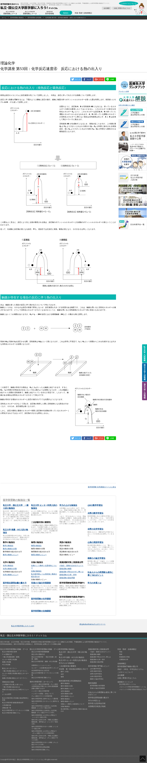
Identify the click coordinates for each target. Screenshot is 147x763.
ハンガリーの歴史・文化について (42, 694)
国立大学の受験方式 (38, 654)
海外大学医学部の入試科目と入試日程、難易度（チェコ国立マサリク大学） (44, 711)
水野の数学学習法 (95, 513)
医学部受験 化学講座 (34, 18)
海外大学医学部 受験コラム (40, 750)
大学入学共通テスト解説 (132, 100)
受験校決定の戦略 (8, 682)
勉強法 (65, 13)
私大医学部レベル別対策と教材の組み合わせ (74, 710)
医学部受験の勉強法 (17, 18)
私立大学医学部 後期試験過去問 (12, 703)
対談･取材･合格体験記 (83, 13)
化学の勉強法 (8, 565)
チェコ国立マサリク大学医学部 (41, 696)
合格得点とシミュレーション (41, 665)
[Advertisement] (58, 40)
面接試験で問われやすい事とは (71, 571)
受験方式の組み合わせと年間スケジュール (15, 690)
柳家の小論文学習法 (96, 558)
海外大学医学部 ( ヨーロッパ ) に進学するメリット (45, 702)
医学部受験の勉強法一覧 (16, 500)
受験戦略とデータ (10, 13)
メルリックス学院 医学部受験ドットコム (132, 687)
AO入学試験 (6, 664)
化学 (62, 674)
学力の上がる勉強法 (68, 505)
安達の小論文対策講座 (41, 582)
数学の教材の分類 (10, 548)
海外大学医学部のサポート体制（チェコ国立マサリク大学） (44, 743)
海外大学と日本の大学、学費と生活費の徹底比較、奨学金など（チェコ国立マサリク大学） (44, 738)
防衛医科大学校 (124, 657)
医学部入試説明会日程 (96, 703)
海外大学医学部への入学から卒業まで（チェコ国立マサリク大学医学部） (44, 732)
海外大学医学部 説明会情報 (40, 747)
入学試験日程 (6, 705)
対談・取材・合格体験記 (126, 649)
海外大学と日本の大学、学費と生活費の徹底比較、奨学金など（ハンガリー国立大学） (44, 722)
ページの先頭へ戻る (143, 759)
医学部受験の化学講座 (41, 598)
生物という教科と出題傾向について (72, 704)
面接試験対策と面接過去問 (98, 649)
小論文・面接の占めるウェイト (71, 565)
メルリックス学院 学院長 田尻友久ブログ (133, 689)
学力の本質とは (94, 582)
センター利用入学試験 (9, 659)
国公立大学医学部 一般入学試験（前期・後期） (44, 658)
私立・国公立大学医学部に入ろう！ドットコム (23, 635)
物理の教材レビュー (39, 554)
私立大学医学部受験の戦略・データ (14, 649)
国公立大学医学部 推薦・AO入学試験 (44, 661)
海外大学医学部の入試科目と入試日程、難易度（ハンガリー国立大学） (44, 707)
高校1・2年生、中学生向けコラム (130, 669)
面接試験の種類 (65, 568)
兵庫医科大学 (123, 659)
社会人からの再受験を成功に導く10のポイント (102, 693)
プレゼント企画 (132, 86)
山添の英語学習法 (95, 542)
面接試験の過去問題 (67, 577)
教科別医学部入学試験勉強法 (70, 681)
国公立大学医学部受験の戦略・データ (44, 649)
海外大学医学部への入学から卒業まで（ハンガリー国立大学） (44, 716)
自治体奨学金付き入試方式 (40, 670)
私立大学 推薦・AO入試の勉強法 (71, 657)
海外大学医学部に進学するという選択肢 (44, 699)
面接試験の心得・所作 (68, 574)
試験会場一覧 (6, 708)
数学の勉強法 (8, 545)
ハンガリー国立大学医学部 (40, 691)
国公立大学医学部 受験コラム (41, 678)
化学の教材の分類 (10, 568)
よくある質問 (6, 694)
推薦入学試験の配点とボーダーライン (14, 678)
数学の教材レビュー (10, 554)
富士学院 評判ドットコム (127, 684)
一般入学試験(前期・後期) (10, 657)
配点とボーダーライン (9, 668)
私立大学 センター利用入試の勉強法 (73, 660)
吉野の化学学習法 (95, 529)
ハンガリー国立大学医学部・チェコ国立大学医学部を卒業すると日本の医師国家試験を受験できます (44, 686)
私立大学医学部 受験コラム (11, 713)
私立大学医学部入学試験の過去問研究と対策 (15, 699)
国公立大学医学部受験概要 (40, 652)
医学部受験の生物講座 (41, 611)
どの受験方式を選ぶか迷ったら (12, 684)
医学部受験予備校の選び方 (127, 666)
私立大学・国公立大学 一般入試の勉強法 (73, 653)
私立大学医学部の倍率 (9, 652)
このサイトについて (128, 3)
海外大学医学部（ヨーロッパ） (42, 681)
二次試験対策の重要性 (67, 666)
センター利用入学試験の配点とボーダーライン (15, 674)
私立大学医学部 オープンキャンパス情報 (15, 710)
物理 (62, 677)
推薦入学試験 (6, 662)
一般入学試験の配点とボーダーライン (14, 671)
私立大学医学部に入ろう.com (22, 626)
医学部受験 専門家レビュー (98, 666)
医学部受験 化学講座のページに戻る (102, 487)
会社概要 (107, 8)
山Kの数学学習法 (95, 505)
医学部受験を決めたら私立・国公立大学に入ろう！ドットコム (29, 6)
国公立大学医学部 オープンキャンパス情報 (44, 674)
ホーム (4, 18)
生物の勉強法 (36, 571)
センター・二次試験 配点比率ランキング (44, 668)
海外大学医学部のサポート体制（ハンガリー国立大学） (44, 727)
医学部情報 (49, 13)
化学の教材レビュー (10, 574)
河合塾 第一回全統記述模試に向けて (73, 669)
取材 (120, 654)
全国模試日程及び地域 (96, 706)
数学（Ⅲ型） (65, 671)
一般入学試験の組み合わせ (11, 687)
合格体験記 (121, 663)
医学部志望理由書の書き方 (15, 582)
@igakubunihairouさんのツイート (92, 624)
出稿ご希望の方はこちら (122, 8)
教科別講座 (92, 683)
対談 (120, 652)
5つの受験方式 (7, 654)
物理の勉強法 (36, 545)
